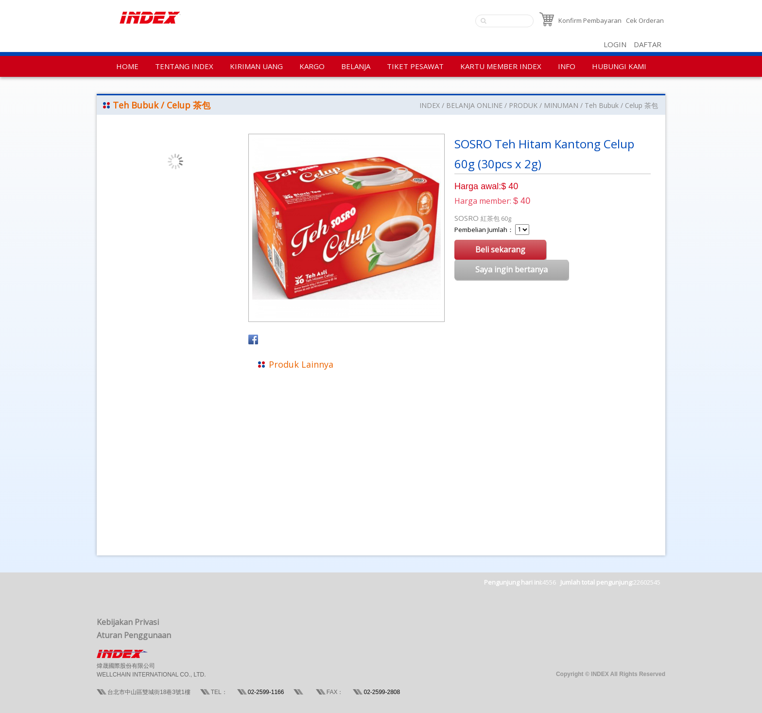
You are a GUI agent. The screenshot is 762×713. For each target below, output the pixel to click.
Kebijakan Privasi (128, 622)
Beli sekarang (500, 249)
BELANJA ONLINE (474, 105)
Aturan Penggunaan (134, 635)
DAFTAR (647, 44)
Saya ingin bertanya (511, 269)
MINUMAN (561, 105)
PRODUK (523, 105)
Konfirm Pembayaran (590, 20)
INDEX (429, 105)
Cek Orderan (645, 20)
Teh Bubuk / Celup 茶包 (621, 105)
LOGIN (615, 44)
